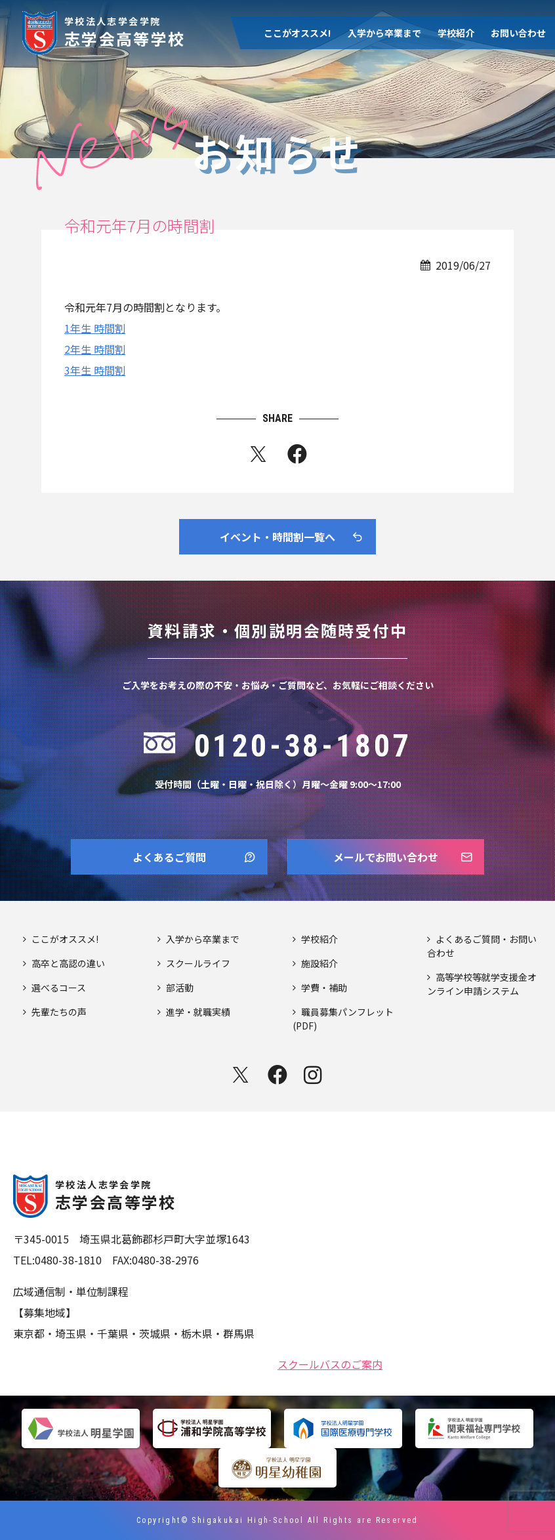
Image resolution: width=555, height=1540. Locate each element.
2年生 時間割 (94, 349)
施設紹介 (319, 963)
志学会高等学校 (125, 30)
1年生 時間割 (94, 328)
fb (297, 457)
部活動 (180, 987)
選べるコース (58, 987)
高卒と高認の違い (68, 963)
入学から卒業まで (384, 32)
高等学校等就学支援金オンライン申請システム (482, 983)
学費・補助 (324, 987)
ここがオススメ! (297, 32)
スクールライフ (198, 963)
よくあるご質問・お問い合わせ (482, 945)
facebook (277, 1074)
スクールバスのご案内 (330, 1362)
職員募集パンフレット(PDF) (343, 1018)
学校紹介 (456, 32)
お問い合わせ (518, 32)
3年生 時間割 (94, 370)
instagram (314, 1074)
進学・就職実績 (198, 1011)
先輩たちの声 (59, 1011)
